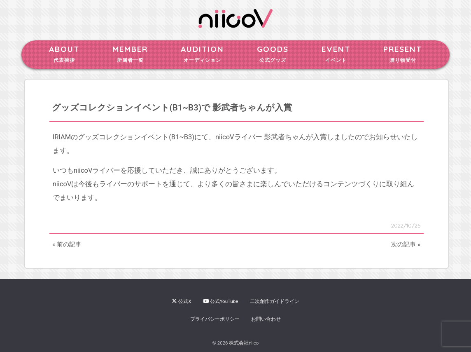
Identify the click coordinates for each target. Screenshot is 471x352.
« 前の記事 (67, 244)
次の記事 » (405, 244)
